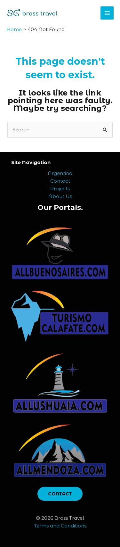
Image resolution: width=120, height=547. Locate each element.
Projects (60, 189)
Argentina (60, 173)
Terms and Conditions (60, 526)
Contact (60, 181)
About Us (60, 196)
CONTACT (60, 494)
